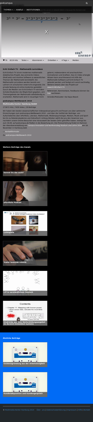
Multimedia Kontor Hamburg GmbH (20, 104)
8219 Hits (14, 60)
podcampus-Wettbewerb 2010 (18, 135)
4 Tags (65, 60)
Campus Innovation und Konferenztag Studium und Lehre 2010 (55, 125)
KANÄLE (19, 10)
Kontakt (87, 410)
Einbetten (53, 60)
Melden (76, 60)
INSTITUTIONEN (33, 10)
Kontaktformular (12, 132)
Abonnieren (38, 60)
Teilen (25, 60)
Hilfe (80, 410)
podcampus (6, 3)
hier (49, 93)
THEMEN (8, 10)
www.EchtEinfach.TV (56, 87)
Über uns (41, 410)
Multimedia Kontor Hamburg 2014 (19, 410)
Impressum (72, 410)
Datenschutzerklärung (55, 410)
